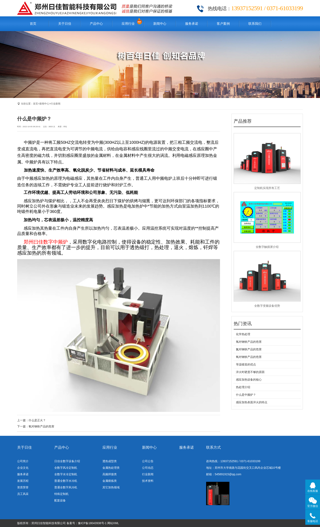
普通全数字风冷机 (65, 487)
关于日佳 (64, 23)
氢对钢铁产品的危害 (249, 341)
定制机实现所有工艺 (267, 188)
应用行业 (128, 23)
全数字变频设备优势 (267, 305)
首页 (33, 23)
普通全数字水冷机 (65, 480)
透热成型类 (109, 461)
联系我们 (254, 23)
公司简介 (23, 461)
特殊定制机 (61, 494)
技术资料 (147, 480)
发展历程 (23, 480)
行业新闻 (55, 103)
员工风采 (23, 494)
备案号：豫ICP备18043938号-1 (87, 523)
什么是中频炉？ (246, 394)
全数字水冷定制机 (65, 474)
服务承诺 (191, 23)
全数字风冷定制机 (65, 467)
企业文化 (23, 467)
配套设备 (60, 500)
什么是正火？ (37, 420)
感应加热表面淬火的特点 (251, 402)
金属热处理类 (111, 467)
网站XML (113, 523)
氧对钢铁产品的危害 (41, 426)
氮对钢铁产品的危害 (249, 349)
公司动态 (147, 467)
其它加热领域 (111, 487)
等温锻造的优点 (246, 364)
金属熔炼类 (109, 480)
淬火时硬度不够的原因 (250, 372)
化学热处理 (243, 334)
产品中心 (96, 23)
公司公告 (147, 461)
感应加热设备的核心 (249, 379)
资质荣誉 (23, 487)
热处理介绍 (243, 387)
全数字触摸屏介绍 (267, 246)
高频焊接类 (109, 474)
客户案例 (223, 23)
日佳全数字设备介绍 (67, 461)
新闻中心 (159, 23)
